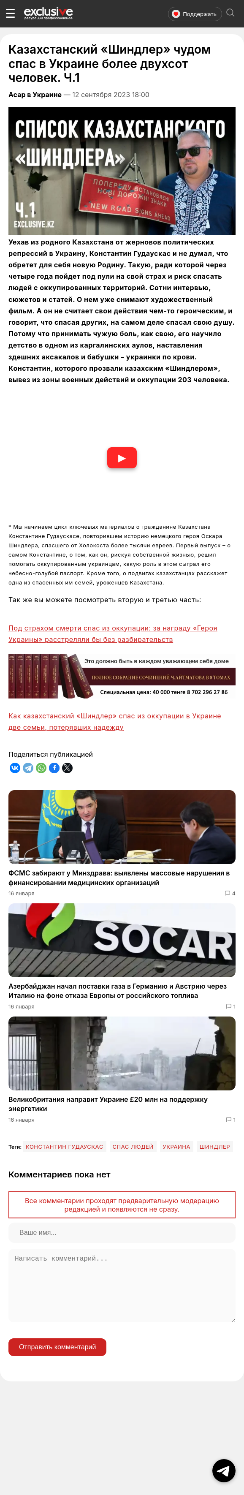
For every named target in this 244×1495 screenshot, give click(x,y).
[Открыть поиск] (230, 13)
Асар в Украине (35, 94)
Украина (176, 1146)
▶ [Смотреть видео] (122, 457)
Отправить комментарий (57, 1360)
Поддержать (194, 14)
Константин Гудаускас (64, 1146)
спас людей (133, 1146)
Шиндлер (215, 1146)
